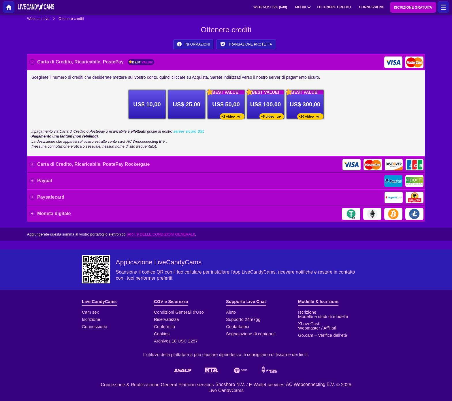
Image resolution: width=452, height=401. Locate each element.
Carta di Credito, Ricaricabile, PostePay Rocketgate (93, 164)
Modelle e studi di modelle (323, 316)
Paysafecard (50, 197)
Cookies (162, 333)
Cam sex (90, 312)
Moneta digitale (54, 213)
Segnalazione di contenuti (251, 333)
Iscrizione (91, 319)
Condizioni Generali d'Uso (179, 312)
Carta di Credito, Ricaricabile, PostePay (95, 62)
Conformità (164, 326)
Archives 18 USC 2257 (176, 340)
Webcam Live (38, 18)
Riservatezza (166, 319)
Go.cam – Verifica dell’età (322, 335)
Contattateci (237, 326)
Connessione (94, 326)
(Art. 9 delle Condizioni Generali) (161, 234)
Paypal (44, 180)
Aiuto (231, 312)
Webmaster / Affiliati (317, 327)
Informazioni (193, 44)
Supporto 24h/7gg (243, 319)
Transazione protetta (246, 44)
